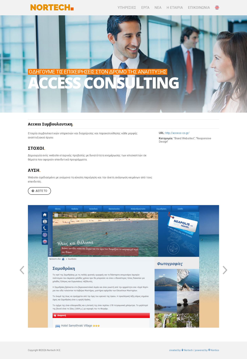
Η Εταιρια (175, 7)
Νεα (158, 7)
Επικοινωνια (199, 7)
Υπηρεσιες (127, 7)
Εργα (145, 7)
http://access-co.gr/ (177, 133)
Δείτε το (39, 190)
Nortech (181, 350)
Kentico (207, 350)
